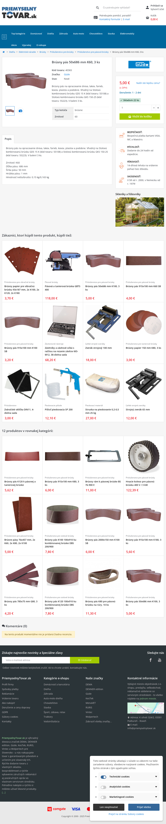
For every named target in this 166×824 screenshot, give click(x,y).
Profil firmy (8, 684)
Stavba (47, 707)
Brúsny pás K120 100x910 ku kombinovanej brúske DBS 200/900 (60, 605)
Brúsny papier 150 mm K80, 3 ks (143, 347)
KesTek (89, 698)
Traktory (48, 716)
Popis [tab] (8, 139)
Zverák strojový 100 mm (98, 347)
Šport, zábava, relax (54, 712)
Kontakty (6, 721)
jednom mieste (148, 698)
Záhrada (48, 693)
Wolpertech (92, 716)
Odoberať (84, 660)
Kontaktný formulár (109, 19)
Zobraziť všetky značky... (99, 721)
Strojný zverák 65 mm (138, 409)
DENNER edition (94, 689)
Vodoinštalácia (51, 721)
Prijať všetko (144, 807)
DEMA (89, 684)
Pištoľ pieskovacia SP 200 (59, 409)
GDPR (5, 712)
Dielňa (12, 51)
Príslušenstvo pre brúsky (62, 51)
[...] (4, 792)
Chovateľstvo (50, 702)
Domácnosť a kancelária (57, 684)
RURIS (89, 707)
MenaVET (91, 702)
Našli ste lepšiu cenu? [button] (148, 83)
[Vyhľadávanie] (97, 7)
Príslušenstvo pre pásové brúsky (93, 51)
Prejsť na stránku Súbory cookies (126, 814)
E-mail (126, 19)
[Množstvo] (136, 108)
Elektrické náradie (27, 51)
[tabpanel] (57, 164)
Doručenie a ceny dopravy (16, 707)
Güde (67, 74)
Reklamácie (8, 693)
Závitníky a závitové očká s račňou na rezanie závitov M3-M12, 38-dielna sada (61, 351)
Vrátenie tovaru (10, 698)
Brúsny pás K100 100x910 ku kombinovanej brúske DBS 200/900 (60, 543)
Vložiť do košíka (140, 116)
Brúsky (43, 51)
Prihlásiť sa (157, 5)
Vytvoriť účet (157, 9)
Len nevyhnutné (109, 807)
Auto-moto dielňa (53, 698)
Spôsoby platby (10, 689)
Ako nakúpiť (8, 702)
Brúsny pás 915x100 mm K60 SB (143, 286)
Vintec (89, 712)
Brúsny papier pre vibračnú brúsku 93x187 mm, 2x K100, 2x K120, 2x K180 (21, 290)
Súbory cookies (10, 716)
